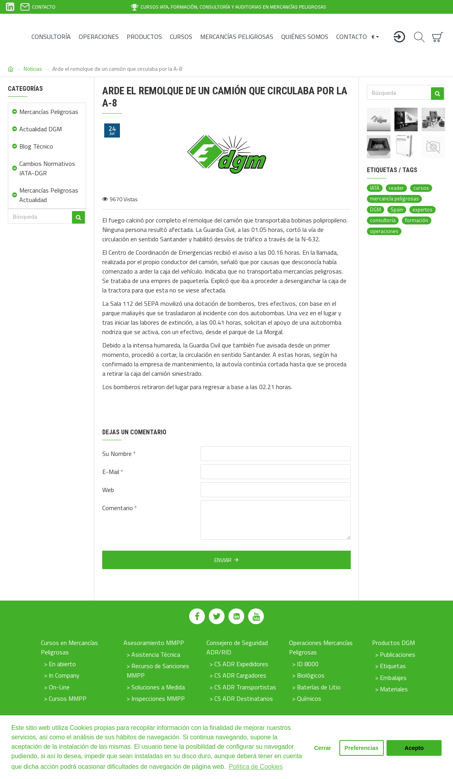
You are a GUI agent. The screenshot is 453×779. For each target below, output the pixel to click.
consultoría (383, 220)
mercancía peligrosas (394, 198)
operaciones (384, 231)
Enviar (223, 560)
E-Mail (110, 471)
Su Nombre (117, 453)
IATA (374, 188)
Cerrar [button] (322, 748)
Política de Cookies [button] (256, 766)
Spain (396, 209)
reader (396, 188)
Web (108, 489)
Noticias (33, 68)
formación (416, 220)
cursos (421, 188)
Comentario (117, 508)
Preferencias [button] (361, 748)
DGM (375, 209)
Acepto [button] (414, 748)
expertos (422, 209)
